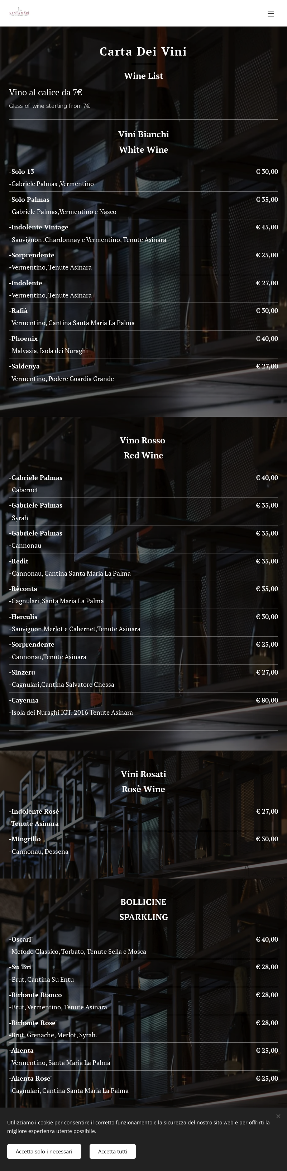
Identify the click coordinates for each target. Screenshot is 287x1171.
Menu (271, 13)
